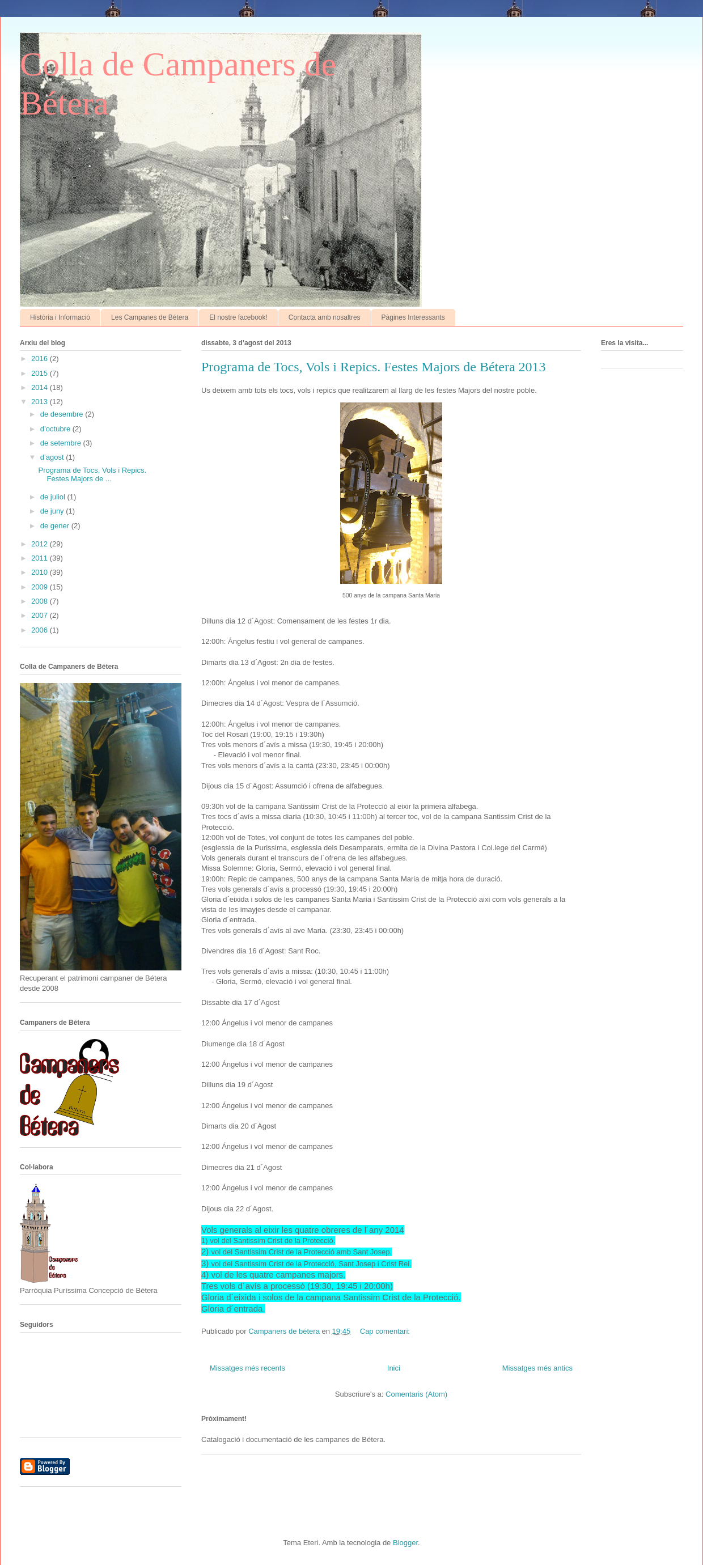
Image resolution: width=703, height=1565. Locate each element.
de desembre (63, 414)
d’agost (53, 457)
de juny (53, 511)
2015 (40, 373)
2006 (40, 630)
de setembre (61, 443)
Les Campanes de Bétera (149, 317)
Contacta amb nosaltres (325, 317)
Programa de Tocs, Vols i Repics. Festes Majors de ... (92, 475)
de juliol (53, 497)
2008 (40, 601)
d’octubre (56, 429)
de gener (55, 525)
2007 (40, 615)
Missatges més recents (247, 1368)
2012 (40, 544)
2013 (40, 401)
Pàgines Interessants (413, 317)
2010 (40, 572)
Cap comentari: (386, 1331)
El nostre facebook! (238, 317)
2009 (40, 587)
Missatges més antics (537, 1368)
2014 (40, 387)
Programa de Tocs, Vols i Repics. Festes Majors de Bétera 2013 (373, 366)
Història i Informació (60, 317)
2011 (40, 558)
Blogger (405, 1542)
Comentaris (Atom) (416, 1394)
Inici (393, 1368)
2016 (40, 358)
